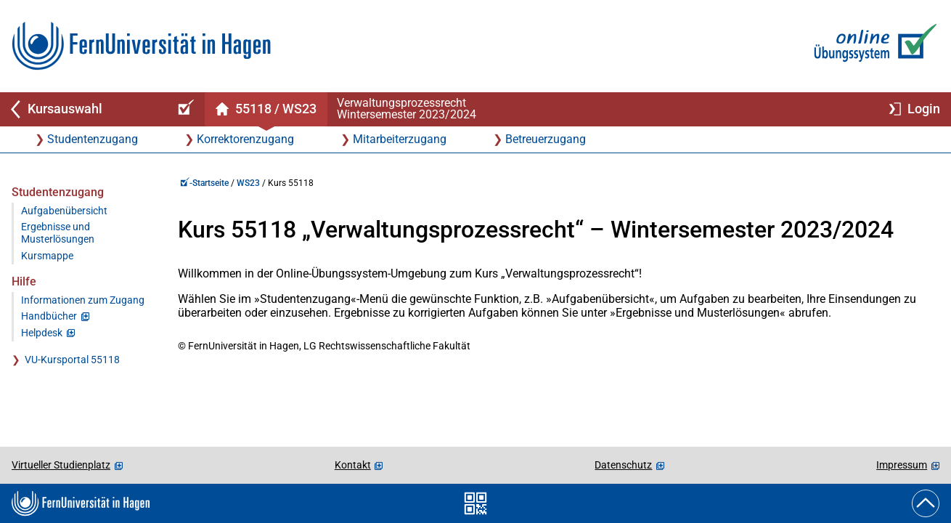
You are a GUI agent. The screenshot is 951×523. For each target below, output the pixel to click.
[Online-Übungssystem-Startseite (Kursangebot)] (184, 109)
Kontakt (353, 465)
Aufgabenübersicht (64, 211)
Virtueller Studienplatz (61, 465)
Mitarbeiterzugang (399, 139)
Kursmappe (47, 256)
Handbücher (49, 316)
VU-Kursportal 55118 (72, 360)
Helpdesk (41, 333)
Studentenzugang (92, 139)
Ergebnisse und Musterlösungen (57, 233)
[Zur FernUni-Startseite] (141, 46)
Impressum (901, 465)
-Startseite (204, 183)
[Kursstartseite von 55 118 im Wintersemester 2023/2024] (266, 109)
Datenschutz (623, 465)
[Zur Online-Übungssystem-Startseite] (872, 46)
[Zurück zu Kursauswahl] (81, 109)
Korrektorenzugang (245, 139)
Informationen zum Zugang (82, 300)
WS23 (248, 183)
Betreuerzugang (545, 139)
